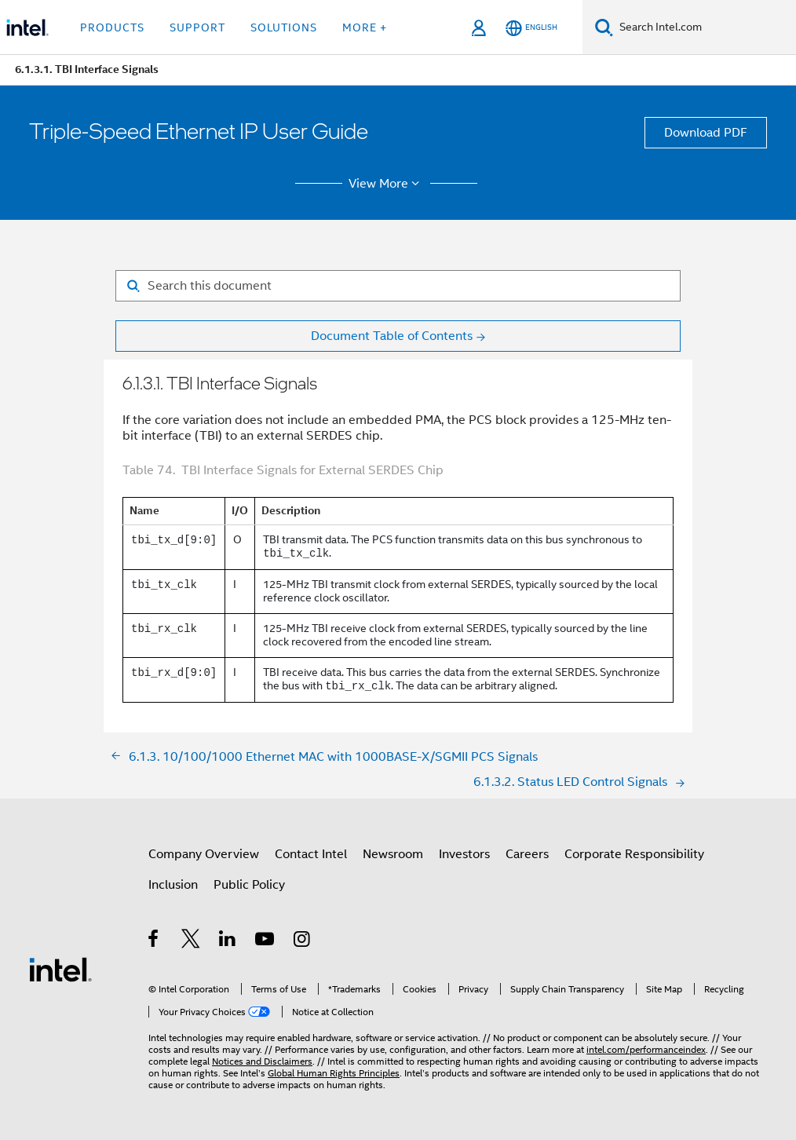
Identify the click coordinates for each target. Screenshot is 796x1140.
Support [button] (197, 27)
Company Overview (203, 854)
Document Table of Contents (392, 336)
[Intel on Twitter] (191, 941)
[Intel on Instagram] (302, 941)
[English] (531, 28)
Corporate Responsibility (634, 854)
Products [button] (112, 27)
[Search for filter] (398, 285)
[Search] (604, 27)
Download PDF (705, 133)
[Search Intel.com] (704, 27)
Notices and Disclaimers (262, 1061)
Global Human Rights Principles (334, 1073)
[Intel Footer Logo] (60, 969)
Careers (527, 854)
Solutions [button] (283, 27)
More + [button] (364, 27)
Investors (464, 854)
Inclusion (173, 885)
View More (387, 184)
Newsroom (393, 854)
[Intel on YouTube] (266, 941)
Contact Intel (311, 854)
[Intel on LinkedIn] (228, 941)
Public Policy (249, 885)
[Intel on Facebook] (154, 941)
